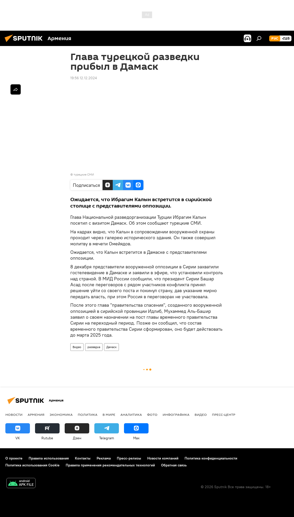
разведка (93, 347)
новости (13, 414)
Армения (36, 414)
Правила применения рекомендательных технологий (110, 465)
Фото (152, 414)
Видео (77, 347)
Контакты (83, 458)
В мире (109, 414)
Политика (87, 414)
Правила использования (49, 458)
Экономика (61, 414)
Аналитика (131, 414)
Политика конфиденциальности (211, 458)
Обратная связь (174, 465)
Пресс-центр (223, 414)
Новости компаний (162, 458)
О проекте (13, 458)
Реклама (104, 458)
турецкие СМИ (84, 174)
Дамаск (111, 347)
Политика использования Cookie (32, 465)
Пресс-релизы (129, 458)
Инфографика (176, 414)
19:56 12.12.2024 (83, 78)
